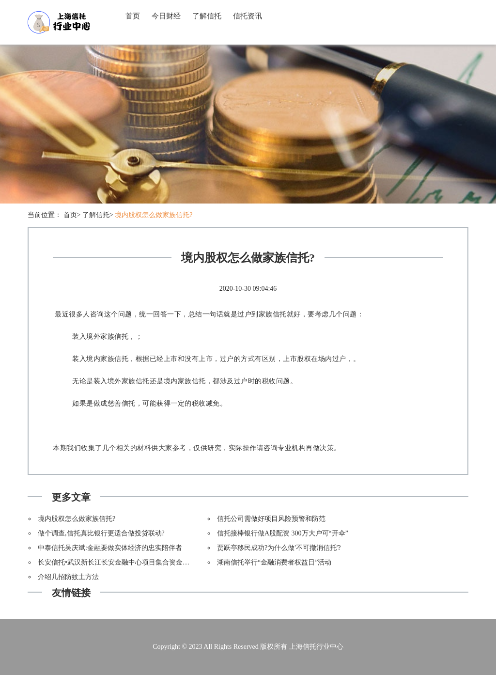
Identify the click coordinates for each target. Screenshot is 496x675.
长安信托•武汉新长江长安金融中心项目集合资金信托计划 (124, 562)
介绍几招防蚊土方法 (68, 577)
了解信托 (206, 16)
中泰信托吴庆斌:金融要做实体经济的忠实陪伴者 (110, 547)
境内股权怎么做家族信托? (153, 215)
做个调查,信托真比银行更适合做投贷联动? (101, 533)
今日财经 (166, 16)
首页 (132, 16)
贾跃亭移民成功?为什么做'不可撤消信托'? (279, 547)
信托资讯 (247, 16)
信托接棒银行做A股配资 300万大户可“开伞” (282, 533)
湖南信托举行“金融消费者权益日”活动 (274, 562)
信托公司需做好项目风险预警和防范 (271, 518)
